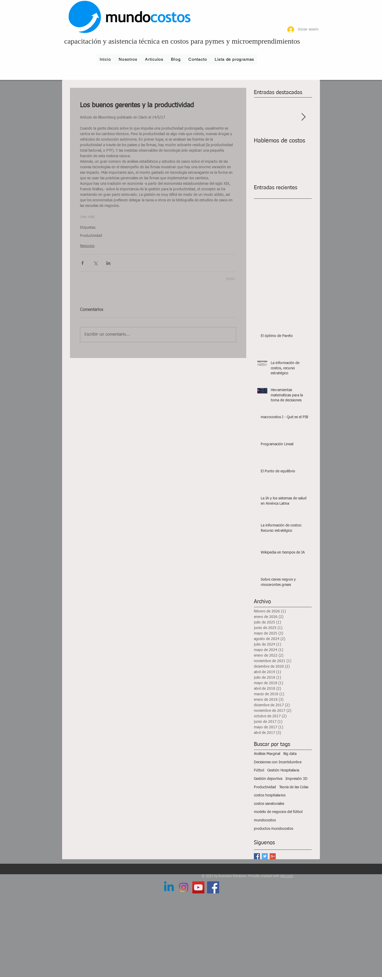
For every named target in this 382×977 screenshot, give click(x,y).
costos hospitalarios (269, 795)
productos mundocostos (273, 829)
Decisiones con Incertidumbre (277, 762)
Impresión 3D (296, 779)
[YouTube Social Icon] (198, 887)
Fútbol (259, 770)
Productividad (91, 236)
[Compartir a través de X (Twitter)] (95, 262)
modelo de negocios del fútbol (278, 812)
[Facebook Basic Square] (257, 856)
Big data (289, 754)
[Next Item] (303, 117)
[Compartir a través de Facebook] (82, 262)
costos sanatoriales (269, 804)
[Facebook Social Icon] (213, 887)
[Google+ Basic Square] (273, 856)
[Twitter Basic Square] (265, 856)
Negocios (87, 246)
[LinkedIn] (169, 887)
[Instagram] (184, 887)
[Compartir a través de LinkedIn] (108, 262)
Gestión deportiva (268, 779)
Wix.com (286, 876)
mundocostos (265, 820)
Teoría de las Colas (293, 787)
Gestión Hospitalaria (283, 770)
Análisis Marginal (267, 754)
